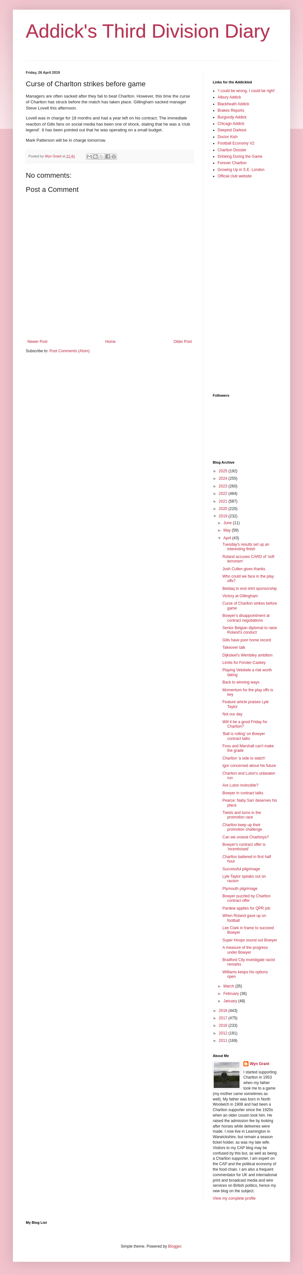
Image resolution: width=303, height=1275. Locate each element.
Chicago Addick (231, 123)
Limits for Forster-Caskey (244, 662)
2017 (224, 1018)
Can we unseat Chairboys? (245, 837)
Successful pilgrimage (241, 869)
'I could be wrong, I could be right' (246, 91)
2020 (224, 508)
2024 (224, 478)
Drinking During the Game (240, 156)
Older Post (182, 341)
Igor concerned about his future (249, 765)
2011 (224, 1040)
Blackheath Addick (233, 104)
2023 (224, 486)
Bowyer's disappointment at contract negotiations (245, 617)
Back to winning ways (240, 682)
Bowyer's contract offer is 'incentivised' (243, 846)
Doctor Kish (228, 137)
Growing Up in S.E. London (241, 169)
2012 (224, 1033)
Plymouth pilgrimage (240, 888)
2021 (224, 501)
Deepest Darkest (232, 130)
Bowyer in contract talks (242, 793)
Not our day (232, 714)
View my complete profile (234, 1198)
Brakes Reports (231, 110)
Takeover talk (233, 647)
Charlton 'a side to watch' (243, 758)
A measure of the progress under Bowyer (245, 949)
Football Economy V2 (236, 143)
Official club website (235, 176)
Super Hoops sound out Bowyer (249, 940)
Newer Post (37, 341)
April (227, 538)
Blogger (174, 1246)
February (231, 993)
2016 (224, 1025)
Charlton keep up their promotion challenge (242, 827)
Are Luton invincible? (240, 785)
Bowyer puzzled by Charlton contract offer (246, 898)
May (227, 530)
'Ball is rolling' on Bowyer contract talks (243, 736)
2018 (224, 1010)
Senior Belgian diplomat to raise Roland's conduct (249, 630)
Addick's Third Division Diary (148, 31)
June (228, 523)
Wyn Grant (259, 1064)
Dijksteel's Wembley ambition (247, 655)
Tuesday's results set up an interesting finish (245, 546)
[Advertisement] (238, 285)
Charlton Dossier (232, 150)
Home (110, 341)
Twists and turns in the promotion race (241, 814)
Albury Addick (229, 97)
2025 (224, 471)
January (230, 1001)
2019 (224, 516)
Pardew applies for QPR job (246, 908)
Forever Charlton (232, 163)
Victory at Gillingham (240, 596)
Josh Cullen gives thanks (243, 569)
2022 (224, 493)
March (229, 986)
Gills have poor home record (246, 640)
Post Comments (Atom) (69, 351)
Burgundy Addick (232, 117)
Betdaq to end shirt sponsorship (249, 588)
